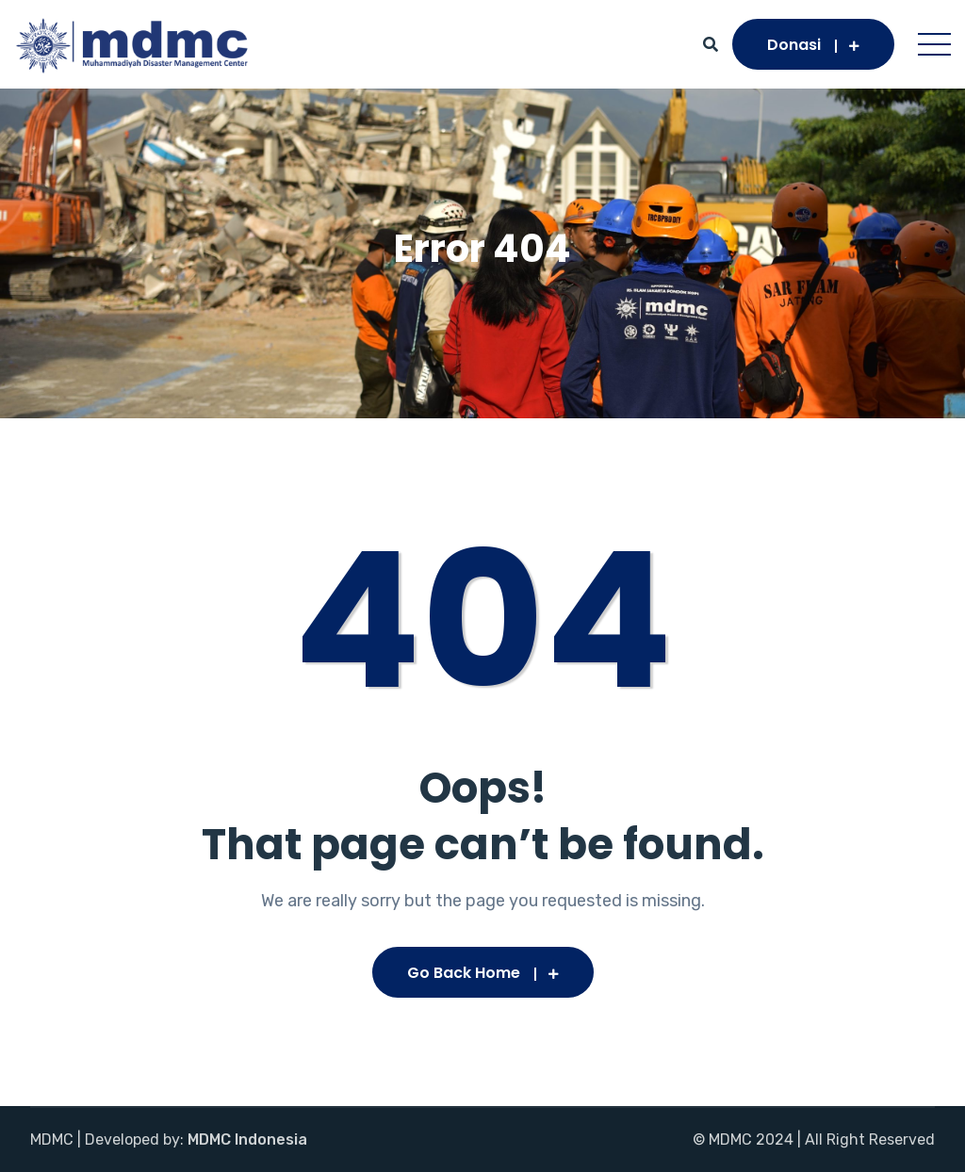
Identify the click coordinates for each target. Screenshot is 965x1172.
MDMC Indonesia (247, 1139)
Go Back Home (483, 973)
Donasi (813, 45)
